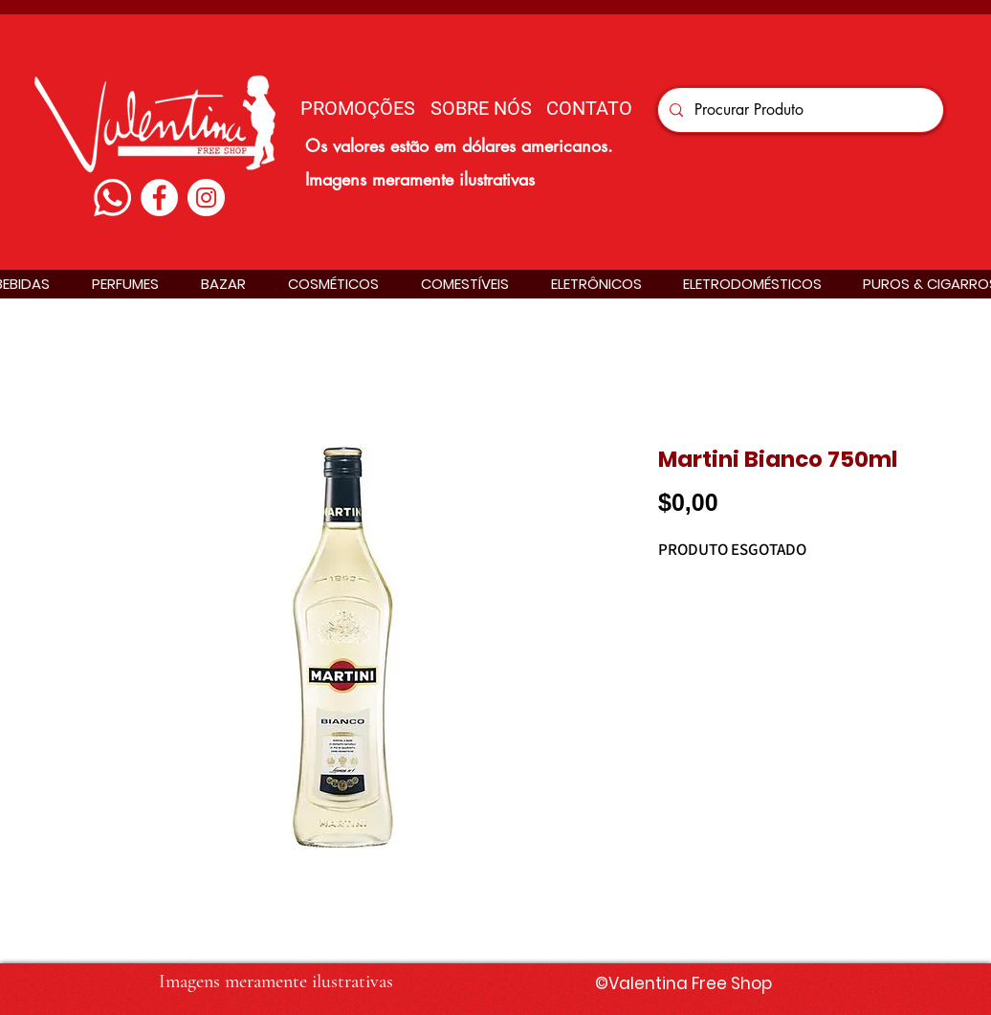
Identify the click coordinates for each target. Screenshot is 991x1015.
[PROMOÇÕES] (357, 107)
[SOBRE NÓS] (481, 107)
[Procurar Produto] (798, 110)
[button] (125, 283)
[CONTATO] (589, 107)
